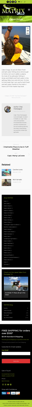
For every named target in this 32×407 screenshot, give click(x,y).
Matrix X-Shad (8, 210)
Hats (5, 201)
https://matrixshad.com (19, 111)
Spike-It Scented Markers (11, 257)
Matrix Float (7, 250)
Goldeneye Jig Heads (10, 238)
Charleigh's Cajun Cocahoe (11, 224)
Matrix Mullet (7, 241)
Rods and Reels (8, 255)
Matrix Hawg (7, 229)
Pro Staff (5, 28)
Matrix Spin (7, 236)
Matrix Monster (8, 234)
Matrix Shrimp (8, 220)
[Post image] (6, 172)
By (20, 95)
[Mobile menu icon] (29, 9)
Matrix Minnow (8, 245)
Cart (20, 2)
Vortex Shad (7, 215)
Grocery (6, 264)
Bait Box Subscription (10, 227)
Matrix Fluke (7, 222)
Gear (5, 262)
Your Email (5, 350)
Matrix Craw (7, 217)
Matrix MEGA (7, 208)
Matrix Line (7, 252)
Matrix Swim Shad (9, 231)
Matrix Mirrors (7, 259)
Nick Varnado (17, 179)
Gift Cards (6, 203)
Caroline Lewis (17, 169)
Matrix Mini (7, 248)
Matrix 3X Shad (8, 213)
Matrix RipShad (8, 243)
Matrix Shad (7, 206)
